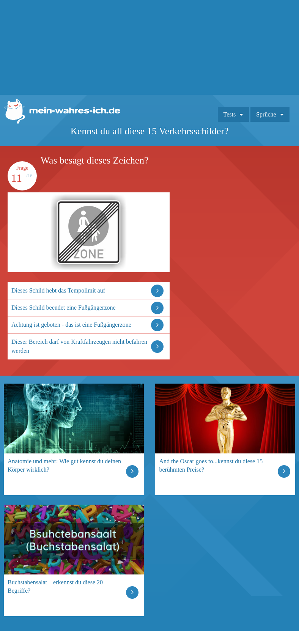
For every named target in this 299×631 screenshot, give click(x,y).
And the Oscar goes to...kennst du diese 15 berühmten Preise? (211, 465)
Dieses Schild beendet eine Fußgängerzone (63, 307)
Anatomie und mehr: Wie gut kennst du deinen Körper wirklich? (64, 465)
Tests (229, 114)
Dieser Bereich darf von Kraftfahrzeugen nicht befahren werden (79, 346)
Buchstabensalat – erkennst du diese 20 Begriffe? (55, 586)
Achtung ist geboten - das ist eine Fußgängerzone (71, 324)
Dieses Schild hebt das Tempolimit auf (58, 290)
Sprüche (266, 114)
